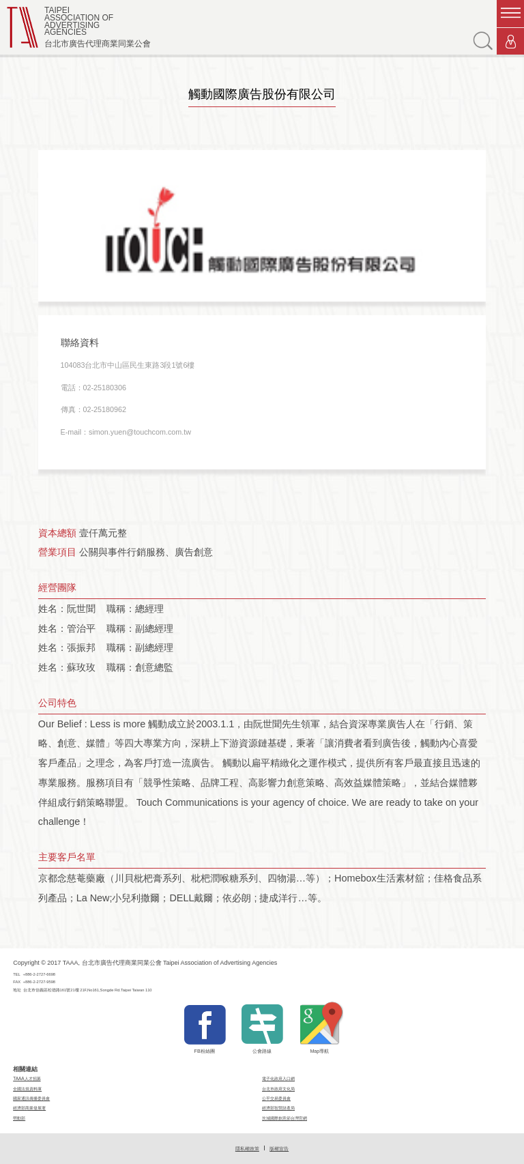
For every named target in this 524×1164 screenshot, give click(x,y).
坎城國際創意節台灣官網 (284, 1118)
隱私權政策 (247, 1149)
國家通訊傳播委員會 (31, 1098)
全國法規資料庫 (27, 1088)
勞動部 (19, 1118)
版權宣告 (279, 1149)
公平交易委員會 (276, 1098)
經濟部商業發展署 (29, 1107)
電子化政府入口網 (278, 1078)
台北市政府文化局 (278, 1088)
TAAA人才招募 (26, 1078)
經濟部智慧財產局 (278, 1107)
